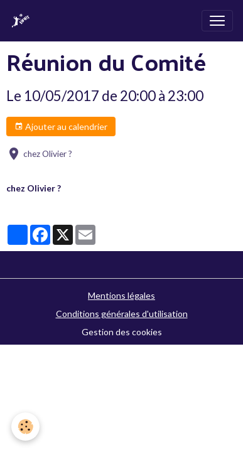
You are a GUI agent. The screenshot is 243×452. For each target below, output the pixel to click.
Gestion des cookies (122, 331)
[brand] (23, 20)
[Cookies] (25, 426)
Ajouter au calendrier (60, 126)
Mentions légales (121, 295)
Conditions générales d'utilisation (122, 313)
